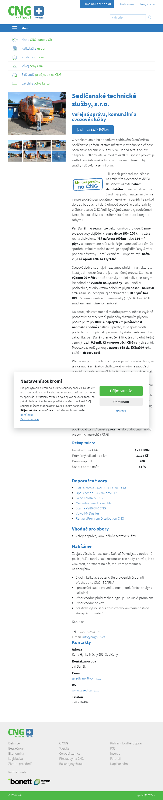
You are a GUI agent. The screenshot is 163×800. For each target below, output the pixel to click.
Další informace (29, 419)
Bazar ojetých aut (71, 764)
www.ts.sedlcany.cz (85, 690)
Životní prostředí (20, 764)
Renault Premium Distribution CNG (100, 518)
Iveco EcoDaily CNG (89, 498)
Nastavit (121, 411)
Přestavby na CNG (71, 759)
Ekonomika (16, 753)
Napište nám (119, 764)
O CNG (63, 743)
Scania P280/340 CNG (91, 508)
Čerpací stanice (69, 753)
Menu (21, 28)
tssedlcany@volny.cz (86, 678)
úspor (28, 48)
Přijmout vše (121, 390)
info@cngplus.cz (93, 637)
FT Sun (150, 795)
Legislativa (15, 759)
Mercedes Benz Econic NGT (94, 503)
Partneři (115, 759)
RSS (112, 748)
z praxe (27, 57)
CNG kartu (30, 83)
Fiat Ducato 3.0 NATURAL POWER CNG (101, 488)
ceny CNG (27, 66)
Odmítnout (121, 402)
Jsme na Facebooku (97, 4)
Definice (14, 743)
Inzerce (115, 753)
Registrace (147, 4)
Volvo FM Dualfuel (88, 513)
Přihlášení (127, 4)
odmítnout (26, 415)
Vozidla (64, 748)
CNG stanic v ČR (31, 40)
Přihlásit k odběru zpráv (126, 743)
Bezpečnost (16, 748)
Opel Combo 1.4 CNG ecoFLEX (96, 493)
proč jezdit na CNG (36, 75)
